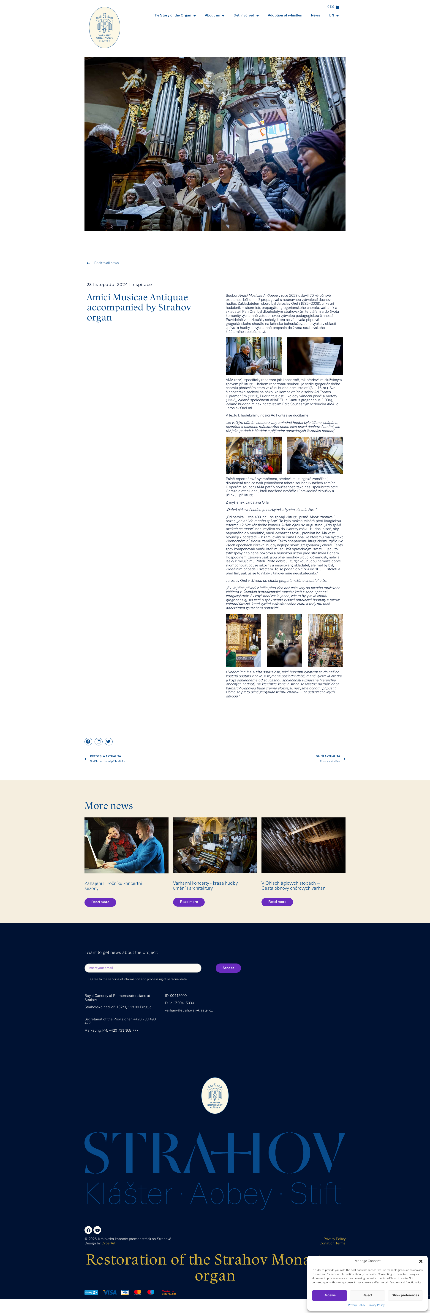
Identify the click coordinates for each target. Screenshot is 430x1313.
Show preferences (405, 1295)
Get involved (246, 16)
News (315, 15)
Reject (367, 1295)
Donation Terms (333, 1243)
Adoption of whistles (285, 15)
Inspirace (141, 284)
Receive (330, 1295)
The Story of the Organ (174, 16)
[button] (421, 1261)
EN (334, 16)
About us (214, 16)
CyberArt (108, 1243)
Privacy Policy (356, 1305)
